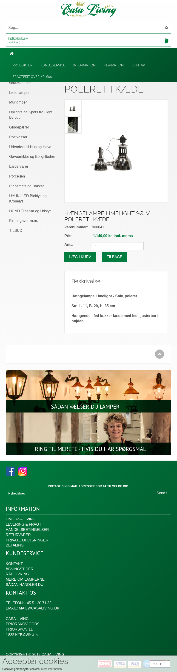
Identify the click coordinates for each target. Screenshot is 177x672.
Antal (69, 244)
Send (162, 493)
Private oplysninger (27, 540)
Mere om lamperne (25, 579)
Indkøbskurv (88, 40)
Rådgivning (17, 574)
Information (84, 65)
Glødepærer (19, 127)
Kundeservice (52, 65)
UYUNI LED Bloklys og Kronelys (28, 198)
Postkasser (18, 137)
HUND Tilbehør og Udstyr (30, 211)
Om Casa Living (21, 519)
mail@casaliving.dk (39, 608)
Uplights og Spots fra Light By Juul (30, 114)
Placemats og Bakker (26, 186)
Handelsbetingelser (27, 530)
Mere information (51, 669)
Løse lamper (19, 93)
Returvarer (18, 535)
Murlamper (18, 102)
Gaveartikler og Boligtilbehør (32, 156)
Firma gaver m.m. (23, 221)
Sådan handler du (24, 585)
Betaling (15, 545)
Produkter (22, 65)
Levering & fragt (23, 524)
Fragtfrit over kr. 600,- (33, 77)
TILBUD (15, 230)
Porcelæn (17, 176)
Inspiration (114, 65)
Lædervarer (18, 166)
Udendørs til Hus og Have (30, 147)
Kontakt (139, 65)
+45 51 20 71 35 (38, 603)
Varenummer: (76, 227)
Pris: (68, 236)
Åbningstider (19, 569)
